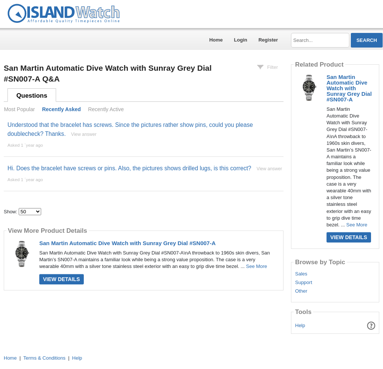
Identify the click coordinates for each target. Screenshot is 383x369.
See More (256, 266)
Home (216, 40)
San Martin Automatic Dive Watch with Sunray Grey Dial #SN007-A (127, 243)
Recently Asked (61, 109)
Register (268, 40)
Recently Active (106, 109)
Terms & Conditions (44, 358)
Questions (32, 95)
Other (301, 291)
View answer (83, 134)
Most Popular (19, 109)
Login (240, 40)
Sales (301, 274)
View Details (61, 279)
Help (300, 325)
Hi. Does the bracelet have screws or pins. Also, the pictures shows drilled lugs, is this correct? (129, 168)
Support (303, 282)
